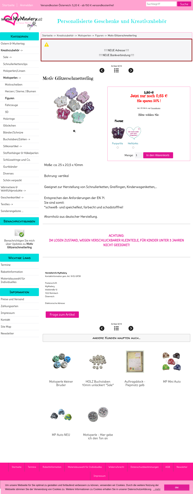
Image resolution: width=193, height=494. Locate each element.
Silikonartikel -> (11, 146)
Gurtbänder (9, 166)
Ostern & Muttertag (13, 43)
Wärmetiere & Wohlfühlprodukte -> (13, 189)
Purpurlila (118, 141)
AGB (167, 467)
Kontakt (5, 319)
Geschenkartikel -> (12, 197)
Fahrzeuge (9, 105)
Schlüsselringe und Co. (15, 159)
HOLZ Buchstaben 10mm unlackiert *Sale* (98, 383)
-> (12, 50)
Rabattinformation (12, 271)
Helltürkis (133, 141)
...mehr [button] (157, 489)
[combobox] (161, 4)
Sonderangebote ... (12, 211)
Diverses (7, 173)
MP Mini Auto (172, 381)
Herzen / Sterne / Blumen (18, 91)
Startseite (8, 5)
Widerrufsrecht (116, 467)
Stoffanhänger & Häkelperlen (19, 153)
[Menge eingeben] (139, 155)
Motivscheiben (11, 84)
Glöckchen (8, 125)
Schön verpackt (11, 180)
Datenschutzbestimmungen (145, 467)
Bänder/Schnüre (12, 132)
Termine (6, 265)
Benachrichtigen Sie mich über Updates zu (19, 238)
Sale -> (6, 57)
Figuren (99, 35)
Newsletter (7, 333)
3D (4, 112)
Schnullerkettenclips (14, 64)
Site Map (6, 326)
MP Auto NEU (61, 434)
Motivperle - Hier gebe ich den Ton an (98, 436)
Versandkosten (155, 108)
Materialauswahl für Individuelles (13, 280)
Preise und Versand (12, 299)
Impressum (8, 313)
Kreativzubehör (65, 35)
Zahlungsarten (9, 306)
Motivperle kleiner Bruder (61, 383)
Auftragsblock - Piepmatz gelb (135, 383)
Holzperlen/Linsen (13, 71)
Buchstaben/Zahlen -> (16, 139)
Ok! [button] (177, 487)
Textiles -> (7, 204)
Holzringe (8, 118)
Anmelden (26, 5)
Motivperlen (84, 35)
